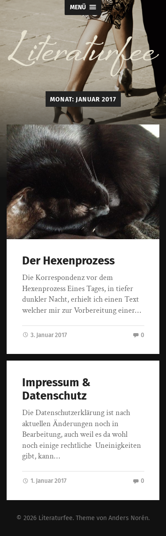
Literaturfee (56, 518)
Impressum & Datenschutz (56, 389)
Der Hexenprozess (68, 261)
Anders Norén (128, 518)
